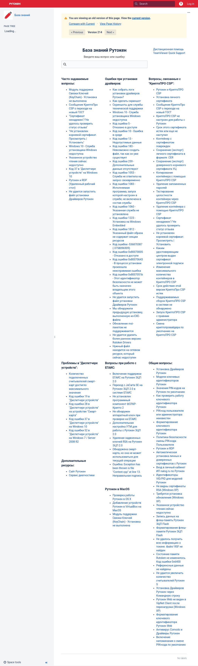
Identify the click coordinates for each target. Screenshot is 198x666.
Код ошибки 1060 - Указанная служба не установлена (126, 210)
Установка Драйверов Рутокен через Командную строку (170, 592)
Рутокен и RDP (165, 448)
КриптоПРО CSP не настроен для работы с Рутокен (170, 120)
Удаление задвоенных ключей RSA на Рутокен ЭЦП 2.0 (127, 441)
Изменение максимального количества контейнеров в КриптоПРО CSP (166, 274)
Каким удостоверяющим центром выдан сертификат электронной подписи (169, 256)
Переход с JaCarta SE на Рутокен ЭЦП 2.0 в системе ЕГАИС (127, 389)
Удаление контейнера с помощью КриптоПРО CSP (170, 210)
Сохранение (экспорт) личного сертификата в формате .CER (170, 153)
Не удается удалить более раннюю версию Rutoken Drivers (127, 338)
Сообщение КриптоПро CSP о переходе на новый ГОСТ (83, 108)
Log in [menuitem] (190, 3)
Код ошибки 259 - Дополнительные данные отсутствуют (125, 165)
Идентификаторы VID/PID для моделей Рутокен (169, 478)
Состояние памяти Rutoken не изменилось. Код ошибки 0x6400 (171, 558)
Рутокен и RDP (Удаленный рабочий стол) (82, 184)
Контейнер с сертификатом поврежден (165, 142)
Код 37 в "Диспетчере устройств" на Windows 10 (83, 172)
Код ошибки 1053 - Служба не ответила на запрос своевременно (127, 176)
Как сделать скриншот (127, 100)
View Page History (110, 23)
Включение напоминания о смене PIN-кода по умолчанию (171, 641)
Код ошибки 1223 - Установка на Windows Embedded (127, 221)
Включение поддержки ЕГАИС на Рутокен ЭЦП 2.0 (127, 377)
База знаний (22, 15)
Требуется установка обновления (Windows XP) (169, 497)
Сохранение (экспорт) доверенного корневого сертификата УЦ (171, 165)
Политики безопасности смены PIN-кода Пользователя (171, 441)
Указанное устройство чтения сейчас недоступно (83, 161)
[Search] (136, 3)
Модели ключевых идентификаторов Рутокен (167, 380)
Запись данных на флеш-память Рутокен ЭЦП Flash (170, 520)
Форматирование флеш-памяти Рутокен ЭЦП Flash (171, 531)
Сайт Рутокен (77, 471)
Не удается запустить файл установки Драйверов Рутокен (82, 195)
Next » (110, 32)
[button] (181, 4)
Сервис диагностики (81, 475)
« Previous (77, 32)
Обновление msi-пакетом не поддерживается (123, 327)
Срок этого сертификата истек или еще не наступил (171, 131)
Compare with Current (82, 23)
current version (141, 18)
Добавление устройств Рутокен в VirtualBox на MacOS (127, 506)
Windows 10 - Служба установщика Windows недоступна (83, 150)
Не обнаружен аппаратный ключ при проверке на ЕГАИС (126, 415)
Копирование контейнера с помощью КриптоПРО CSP (171, 176)
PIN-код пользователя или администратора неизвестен (170, 414)
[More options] (188, 12)
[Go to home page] (15, 4)
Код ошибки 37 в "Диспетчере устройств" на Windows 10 (84, 423)
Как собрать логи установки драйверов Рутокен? (126, 93)
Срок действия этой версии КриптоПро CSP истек (170, 289)
